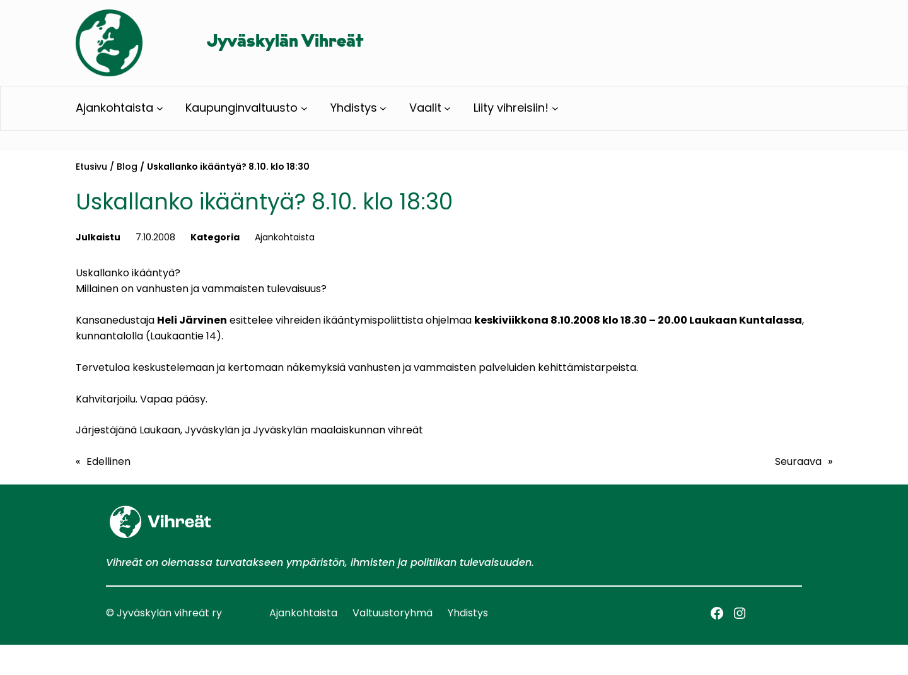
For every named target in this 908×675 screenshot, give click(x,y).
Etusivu (91, 166)
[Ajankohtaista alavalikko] (159, 108)
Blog (127, 166)
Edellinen (108, 461)
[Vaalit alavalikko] (447, 108)
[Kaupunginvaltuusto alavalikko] (304, 108)
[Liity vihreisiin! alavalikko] (555, 108)
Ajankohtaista (285, 237)
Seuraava (798, 461)
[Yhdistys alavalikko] (383, 108)
